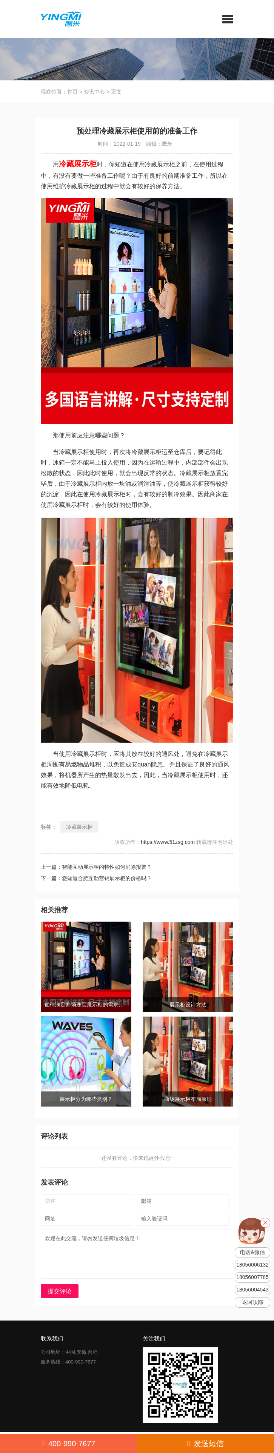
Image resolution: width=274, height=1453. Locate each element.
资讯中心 (94, 92)
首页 (72, 92)
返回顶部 (252, 1302)
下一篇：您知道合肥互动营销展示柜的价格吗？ (102, 878)
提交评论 (60, 1291)
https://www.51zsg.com (168, 842)
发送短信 (205, 1443)
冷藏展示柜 (79, 827)
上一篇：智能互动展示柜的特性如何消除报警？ (102, 867)
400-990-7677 (68, 1443)
